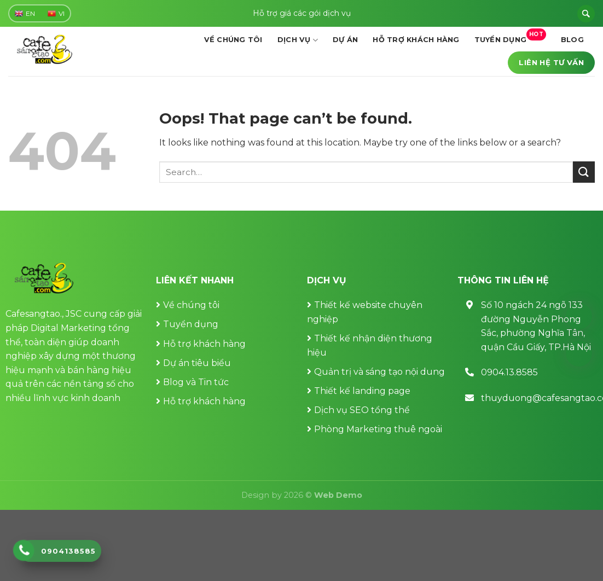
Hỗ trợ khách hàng (416, 40)
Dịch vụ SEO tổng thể (362, 410)
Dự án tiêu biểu (197, 363)
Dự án (345, 40)
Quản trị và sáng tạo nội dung (379, 372)
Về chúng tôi (233, 40)
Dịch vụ (297, 40)
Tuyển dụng (510, 36)
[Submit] (584, 172)
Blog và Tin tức (196, 382)
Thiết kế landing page (362, 391)
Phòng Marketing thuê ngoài (378, 429)
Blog (572, 40)
